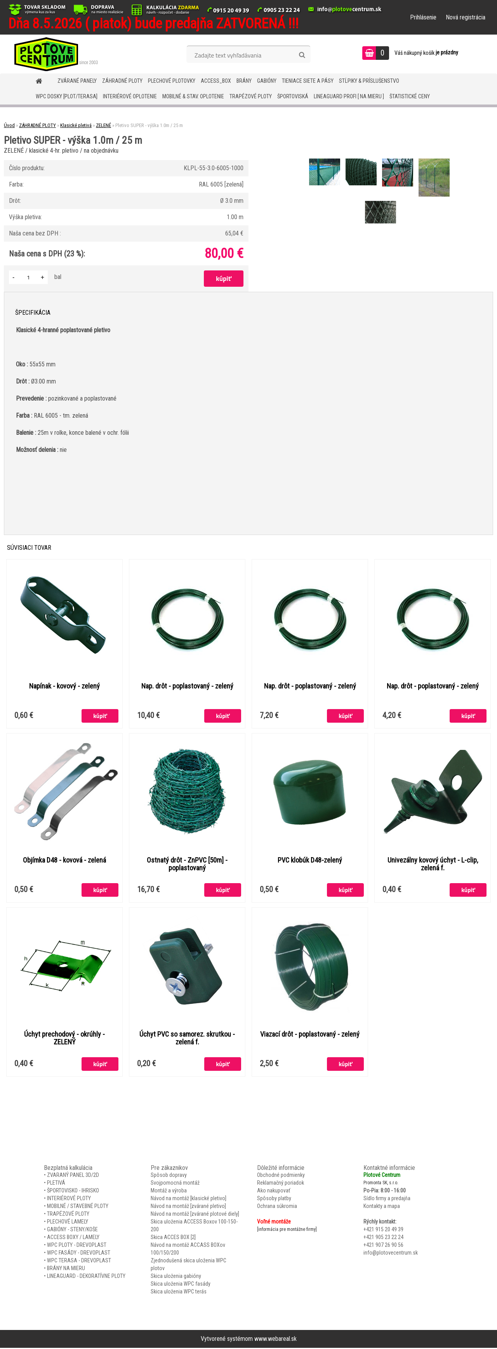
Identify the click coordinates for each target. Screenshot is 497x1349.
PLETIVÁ (56, 1184)
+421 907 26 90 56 (383, 1246)
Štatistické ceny (409, 96)
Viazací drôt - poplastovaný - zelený (310, 1035)
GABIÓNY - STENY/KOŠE (72, 1230)
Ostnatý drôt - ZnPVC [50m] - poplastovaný (187, 864)
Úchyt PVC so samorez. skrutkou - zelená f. (187, 1039)
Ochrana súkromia (277, 1207)
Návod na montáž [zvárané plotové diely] (195, 1215)
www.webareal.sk (275, 1340)
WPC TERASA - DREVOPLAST (79, 1261)
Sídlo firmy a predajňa (386, 1199)
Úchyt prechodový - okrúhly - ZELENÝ (64, 1039)
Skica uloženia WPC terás (179, 1293)
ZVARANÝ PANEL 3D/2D (73, 1176)
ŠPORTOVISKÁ (292, 96)
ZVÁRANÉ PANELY (77, 81)
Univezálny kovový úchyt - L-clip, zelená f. (433, 864)
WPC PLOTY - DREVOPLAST (76, 1246)
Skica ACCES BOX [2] (173, 1238)
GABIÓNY (266, 81)
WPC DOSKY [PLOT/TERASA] (66, 96)
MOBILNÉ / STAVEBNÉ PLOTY (77, 1207)
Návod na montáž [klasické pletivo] (188, 1199)
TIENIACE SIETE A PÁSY (308, 81)
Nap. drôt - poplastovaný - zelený (187, 686)
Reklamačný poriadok (280, 1184)
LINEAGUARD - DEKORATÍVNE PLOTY (86, 1277)
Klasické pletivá (76, 125)
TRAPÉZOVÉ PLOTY (250, 96)
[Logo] (53, 54)
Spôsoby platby (274, 1199)
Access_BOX (216, 81)
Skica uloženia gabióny (176, 1277)
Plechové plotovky (171, 81)
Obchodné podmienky (281, 1176)
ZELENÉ (103, 125)
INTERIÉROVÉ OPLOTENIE (130, 96)
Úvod (9, 125)
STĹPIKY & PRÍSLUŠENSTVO (369, 81)
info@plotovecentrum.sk (390, 1254)
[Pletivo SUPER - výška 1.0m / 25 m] (325, 159)
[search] (302, 55)
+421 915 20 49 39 (383, 1230)
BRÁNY (244, 81)
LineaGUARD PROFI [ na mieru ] (349, 96)
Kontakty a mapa (381, 1207)
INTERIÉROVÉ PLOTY (69, 1199)
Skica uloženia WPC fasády (180, 1285)
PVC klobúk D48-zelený (310, 860)
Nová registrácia (465, 17)
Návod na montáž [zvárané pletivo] (188, 1207)
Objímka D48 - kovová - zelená (64, 860)
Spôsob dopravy (169, 1176)
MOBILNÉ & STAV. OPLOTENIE (193, 96)
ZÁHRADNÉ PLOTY (122, 81)
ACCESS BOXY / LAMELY (73, 1238)
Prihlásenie (423, 17)
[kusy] (28, 277)
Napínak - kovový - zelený (64, 686)
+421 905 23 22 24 (383, 1238)
